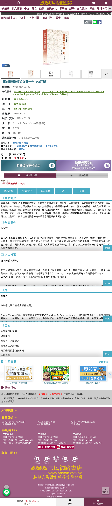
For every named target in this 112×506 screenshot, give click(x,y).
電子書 (63, 8)
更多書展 (105, 362)
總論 (66, 17)
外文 (34, 8)
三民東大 (52, 8)
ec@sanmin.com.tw (22, 443)
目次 (81, 190)
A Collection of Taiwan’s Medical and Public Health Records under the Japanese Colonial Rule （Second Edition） (58, 93)
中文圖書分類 (9, 149)
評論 (88, 22)
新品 (17, 8)
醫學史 (22, 149)
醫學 (58, 17)
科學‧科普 (34, 17)
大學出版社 (8, 146)
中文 (26, 8)
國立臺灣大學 (36, 146)
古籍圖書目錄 (9, 424)
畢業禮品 (75, 424)
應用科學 (47, 17)
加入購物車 (98, 502)
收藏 (70, 502)
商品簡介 (8, 190)
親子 (72, 8)
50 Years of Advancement (27, 91)
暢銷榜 (5, 8)
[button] (110, 375)
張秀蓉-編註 (20, 104)
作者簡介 (27, 190)
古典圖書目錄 (44, 424)
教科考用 (102, 8)
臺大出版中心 (21, 99)
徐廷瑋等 (27, 109)
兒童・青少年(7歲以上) (83, 422)
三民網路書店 (8, 17)
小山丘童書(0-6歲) (46, 422)
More (107, 248)
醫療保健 (17, 142)
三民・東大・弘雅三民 (14, 422)
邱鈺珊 (17, 109)
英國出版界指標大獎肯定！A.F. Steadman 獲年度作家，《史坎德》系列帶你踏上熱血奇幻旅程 (78, 14)
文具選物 (82, 8)
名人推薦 (45, 190)
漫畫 (92, 8)
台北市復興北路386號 (13, 437)
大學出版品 (22, 146)
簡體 (41, 8)
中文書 (22, 17)
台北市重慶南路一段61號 (84, 437)
